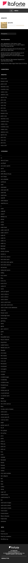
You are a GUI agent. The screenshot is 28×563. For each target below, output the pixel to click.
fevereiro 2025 (4, 113)
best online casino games (7, 262)
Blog (2, 278)
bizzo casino (4, 275)
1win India (3, 171)
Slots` (2, 484)
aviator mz (3, 240)
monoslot (3, 371)
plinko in (3, 441)
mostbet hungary (5, 377)
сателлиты (3, 521)
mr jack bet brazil (5, 393)
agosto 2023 (4, 134)
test (1, 500)
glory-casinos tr (4, 329)
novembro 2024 (5, 121)
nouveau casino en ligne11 (7, 409)
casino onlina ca (5, 294)
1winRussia (3, 182)
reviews (2, 470)
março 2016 (4, 145)
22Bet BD (3, 211)
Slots (2, 481)
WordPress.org (4, 539)
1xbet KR (3, 198)
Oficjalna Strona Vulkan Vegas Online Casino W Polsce (14, 63)
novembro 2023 (5, 126)
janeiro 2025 (4, 116)
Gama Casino (4, 318)
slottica (2, 486)
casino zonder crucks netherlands (9, 307)
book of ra (3, 280)
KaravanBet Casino (5, 337)
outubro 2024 (4, 124)
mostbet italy (4, 379)
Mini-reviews (4, 355)
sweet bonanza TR (5, 497)
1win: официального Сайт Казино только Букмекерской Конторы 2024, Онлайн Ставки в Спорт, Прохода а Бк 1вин (12, 45)
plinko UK (3, 446)
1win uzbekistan (4, 179)
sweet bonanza (4, 494)
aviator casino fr (4, 232)
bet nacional (4, 267)
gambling (3, 321)
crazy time (3, 310)
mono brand (4, 358)
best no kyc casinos (5, 256)
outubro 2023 (4, 129)
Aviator (2, 224)
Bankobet (3, 246)
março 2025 (4, 110)
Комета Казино (4, 513)
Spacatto (10, 22)
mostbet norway (5, 382)
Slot (2, 478)
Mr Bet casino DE (5, 390)
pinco (2, 435)
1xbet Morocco (4, 203)
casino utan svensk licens (7, 304)
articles (2, 219)
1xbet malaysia (4, 200)
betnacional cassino (5, 270)
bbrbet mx (3, 254)
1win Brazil (3, 163)
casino (2, 288)
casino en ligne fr (5, 291)
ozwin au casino (5, 419)
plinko (2, 438)
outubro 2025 (4, 92)
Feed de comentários (6, 536)
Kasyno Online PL (5, 339)
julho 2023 (3, 137)
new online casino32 (6, 403)
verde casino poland (6, 505)
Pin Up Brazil (4, 430)
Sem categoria (4, 476)
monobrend (4, 366)
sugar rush (3, 492)
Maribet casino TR (5, 347)
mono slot (3, 361)
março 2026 (4, 78)
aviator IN (3, 235)
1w (1, 157)
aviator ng (3, 243)
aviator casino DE (5, 230)
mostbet (3, 374)
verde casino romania (6, 508)
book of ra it (4, 283)
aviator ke (3, 238)
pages (2, 422)
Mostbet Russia (4, 385)
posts (2, 454)
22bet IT (3, 214)
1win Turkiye (4, 176)
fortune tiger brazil (5, 315)
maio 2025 (3, 105)
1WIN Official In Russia (6, 173)
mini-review (3, 353)
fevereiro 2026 (4, 81)
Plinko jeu (3, 443)
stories (2, 489)
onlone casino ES (5, 417)
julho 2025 (3, 100)
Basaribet (3, 248)
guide (2, 331)
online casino (4, 411)
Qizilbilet (3, 457)
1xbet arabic (3, 187)
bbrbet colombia (5, 251)
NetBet (2, 398)
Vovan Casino (4, 510)
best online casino (5, 259)
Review (2, 462)
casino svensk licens (6, 302)
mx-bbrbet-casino (5, 395)
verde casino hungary (6, 502)
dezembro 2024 (5, 118)
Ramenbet (3, 460)
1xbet (2, 184)
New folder (3, 401)
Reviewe (3, 465)
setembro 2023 (4, 132)
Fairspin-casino (4, 313)
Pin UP (2, 427)
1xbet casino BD (4, 190)
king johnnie (4, 342)
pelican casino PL (5, 425)
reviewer (3, 468)
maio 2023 (3, 140)
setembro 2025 (4, 94)
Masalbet (3, 350)
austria (2, 222)
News (2, 406)
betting (2, 272)
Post (2, 452)
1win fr (2, 168)
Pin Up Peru (3, 433)
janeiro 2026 (4, 84)
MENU (16, 10)
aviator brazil (4, 227)
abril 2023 (3, 142)
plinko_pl (3, 449)
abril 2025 (3, 108)
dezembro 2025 (5, 86)
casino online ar (4, 296)
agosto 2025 (4, 97)
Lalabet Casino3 (4, 345)
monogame (3, 369)
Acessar (3, 531)
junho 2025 (3, 102)
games (2, 326)
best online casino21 (6, 264)
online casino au (5, 414)
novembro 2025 (5, 89)
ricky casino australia (6, 473)
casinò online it (4, 299)
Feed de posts (4, 533)
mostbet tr (3, 387)
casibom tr (3, 286)
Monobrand (3, 363)
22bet (2, 208)
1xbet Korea (3, 195)
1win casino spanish (5, 165)
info (2, 334)
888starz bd (4, 216)
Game (2, 323)
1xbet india (3, 192)
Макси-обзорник (5, 516)
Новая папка (4, 518)
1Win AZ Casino (4, 160)
